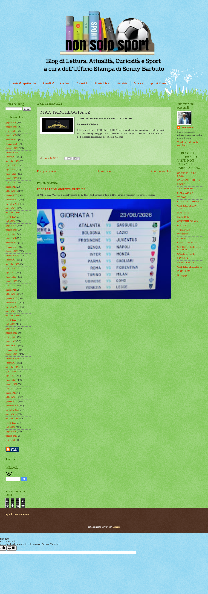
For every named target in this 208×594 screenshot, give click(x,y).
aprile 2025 (10, 182)
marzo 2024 (11, 238)
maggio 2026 (11, 127)
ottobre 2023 (11, 260)
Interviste (121, 83)
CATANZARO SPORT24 (188, 180)
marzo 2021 (11, 393)
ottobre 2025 (11, 157)
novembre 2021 (12, 358)
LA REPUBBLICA (185, 262)
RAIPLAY (182, 238)
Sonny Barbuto (187, 128)
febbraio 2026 (12, 140)
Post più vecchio (161, 171)
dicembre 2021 (12, 354)
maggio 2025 (11, 178)
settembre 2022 (12, 315)
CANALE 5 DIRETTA (187, 243)
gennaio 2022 (11, 350)
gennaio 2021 (11, 401)
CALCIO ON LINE (186, 254)
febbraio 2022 (12, 345)
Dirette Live (101, 83)
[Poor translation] (11, 548)
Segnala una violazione (17, 514)
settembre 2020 (12, 418)
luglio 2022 (10, 324)
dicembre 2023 (12, 251)
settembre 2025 (12, 161)
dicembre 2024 (12, 199)
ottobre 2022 (11, 311)
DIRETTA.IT (183, 213)
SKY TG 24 (182, 258)
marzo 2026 (11, 135)
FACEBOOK (183, 217)
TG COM (181, 197)
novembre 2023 (12, 255)
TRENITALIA (183, 230)
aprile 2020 (10, 440)
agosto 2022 (11, 320)
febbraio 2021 (12, 397)
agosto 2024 (11, 217)
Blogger (116, 527)
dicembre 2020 (12, 406)
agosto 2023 (11, 268)
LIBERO (181, 184)
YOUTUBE (182, 234)
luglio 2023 (10, 273)
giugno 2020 (11, 431)
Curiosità (81, 83)
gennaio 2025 (11, 195)
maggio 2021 (11, 384)
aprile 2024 (10, 234)
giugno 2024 (11, 225)
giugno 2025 (11, 174)
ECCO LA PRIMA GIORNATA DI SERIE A (61, 189)
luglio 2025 (10, 169)
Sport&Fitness (159, 83)
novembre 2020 (12, 410)
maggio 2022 (11, 333)
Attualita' (48, 83)
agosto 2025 (11, 165)
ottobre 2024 (11, 208)
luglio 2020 (10, 427)
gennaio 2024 (11, 247)
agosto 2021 (11, 371)
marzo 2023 (11, 290)
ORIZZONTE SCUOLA (188, 221)
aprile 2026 (10, 131)
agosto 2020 (11, 423)
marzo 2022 (11, 341)
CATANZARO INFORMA (189, 201)
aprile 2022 (10, 337)
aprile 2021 (10, 388)
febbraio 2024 (12, 243)
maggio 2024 (11, 230)
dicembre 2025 (12, 148)
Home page (104, 171)
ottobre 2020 (11, 414)
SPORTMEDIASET (186, 188)
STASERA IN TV (185, 193)
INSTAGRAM (183, 271)
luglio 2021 (10, 376)
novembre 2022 (12, 307)
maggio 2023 (11, 281)
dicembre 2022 (12, 302)
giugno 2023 (11, 277)
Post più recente (46, 171)
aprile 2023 (10, 285)
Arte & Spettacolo (24, 83)
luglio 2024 (10, 221)
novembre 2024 (12, 204)
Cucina (64, 83)
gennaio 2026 (11, 144)
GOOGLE (181, 225)
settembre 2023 (12, 264)
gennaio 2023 (11, 298)
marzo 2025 (11, 187)
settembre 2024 (12, 212)
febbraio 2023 (12, 294)
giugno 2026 (11, 122)
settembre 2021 (12, 367)
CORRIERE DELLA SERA (189, 267)
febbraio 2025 (12, 191)
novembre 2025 (12, 152)
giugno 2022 (11, 328)
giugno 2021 (11, 380)
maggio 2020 (11, 436)
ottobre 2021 (11, 363)
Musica (138, 83)
